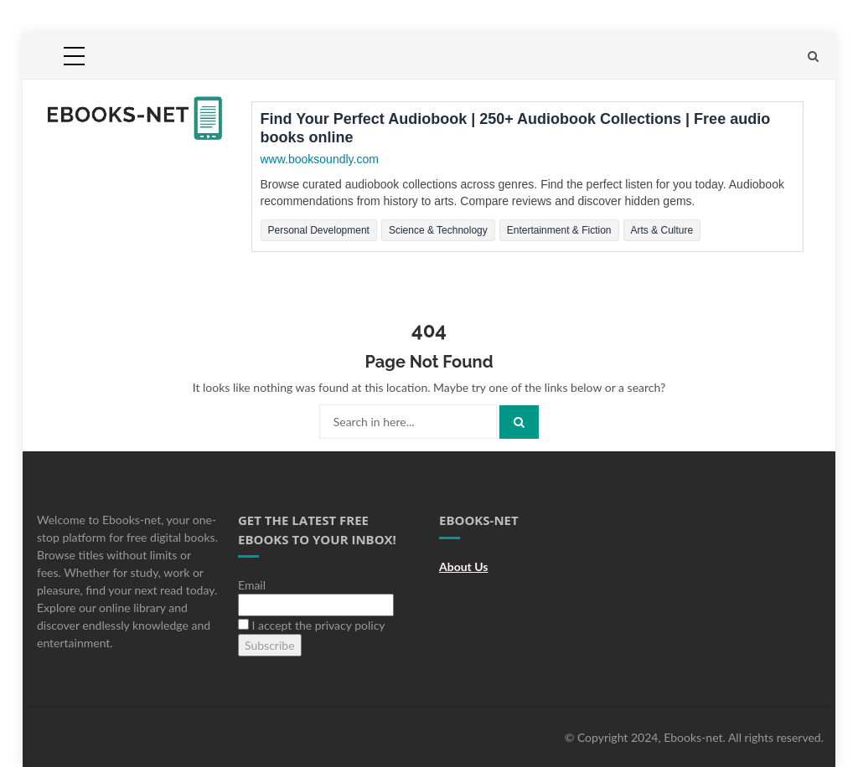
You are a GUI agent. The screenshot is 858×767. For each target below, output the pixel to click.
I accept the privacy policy (311, 625)
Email (252, 585)
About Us (463, 566)
